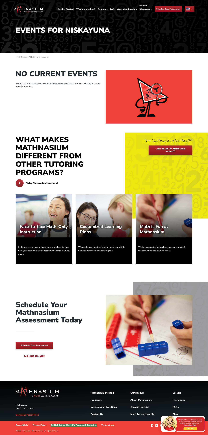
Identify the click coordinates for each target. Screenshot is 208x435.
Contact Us (97, 414)
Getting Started (66, 9)
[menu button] (189, 9)
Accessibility (22, 425)
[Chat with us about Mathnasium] (182, 423)
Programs (102, 9)
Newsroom (179, 400)
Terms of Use (107, 425)
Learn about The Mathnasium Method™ (170, 150)
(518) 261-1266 (24, 408)
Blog (175, 414)
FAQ (112, 9)
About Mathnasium (141, 400)
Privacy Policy (39, 425)
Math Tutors (142, 414)
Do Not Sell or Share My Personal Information (74, 425)
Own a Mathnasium (127, 9)
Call (34, 356)
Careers (177, 392)
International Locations (104, 407)
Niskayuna (35, 57)
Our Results (137, 392)
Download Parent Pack (27, 414)
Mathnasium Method (102, 392)
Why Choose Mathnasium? (37, 183)
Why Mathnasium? (85, 9)
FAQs (176, 407)
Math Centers (22, 57)
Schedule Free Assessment (168, 9)
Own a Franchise (139, 407)
